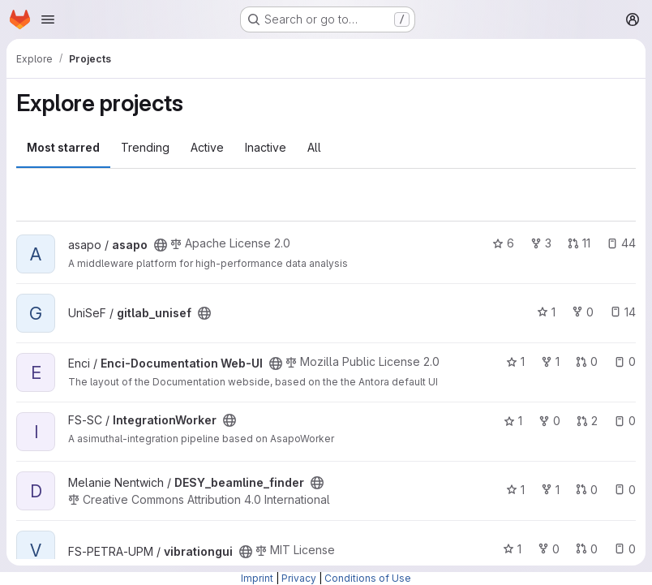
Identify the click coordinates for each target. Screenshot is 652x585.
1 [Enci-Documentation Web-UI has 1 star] (515, 361)
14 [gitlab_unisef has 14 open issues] (623, 312)
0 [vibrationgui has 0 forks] (549, 549)
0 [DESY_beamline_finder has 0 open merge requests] (587, 490)
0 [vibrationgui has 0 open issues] (625, 549)
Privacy (298, 578)
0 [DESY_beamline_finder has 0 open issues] (625, 490)
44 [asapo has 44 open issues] (621, 243)
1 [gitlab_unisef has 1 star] (546, 312)
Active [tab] (207, 147)
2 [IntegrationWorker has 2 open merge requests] (587, 421)
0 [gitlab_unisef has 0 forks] (583, 312)
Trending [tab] (145, 147)
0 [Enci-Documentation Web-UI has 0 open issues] (625, 361)
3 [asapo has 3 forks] (540, 243)
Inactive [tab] (265, 147)
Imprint (257, 578)
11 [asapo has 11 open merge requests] (579, 243)
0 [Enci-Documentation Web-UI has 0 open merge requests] (587, 361)
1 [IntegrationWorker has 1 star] (513, 421)
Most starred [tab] (63, 147)
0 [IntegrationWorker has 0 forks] (549, 421)
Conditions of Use (367, 578)
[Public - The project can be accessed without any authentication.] (160, 245)
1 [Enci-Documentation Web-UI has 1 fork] (550, 361)
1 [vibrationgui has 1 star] (512, 549)
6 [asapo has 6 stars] (503, 243)
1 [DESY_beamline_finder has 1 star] (515, 490)
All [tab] (314, 147)
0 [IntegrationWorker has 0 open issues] (625, 421)
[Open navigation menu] (48, 19)
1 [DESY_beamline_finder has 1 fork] (550, 490)
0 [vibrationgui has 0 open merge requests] (587, 549)
